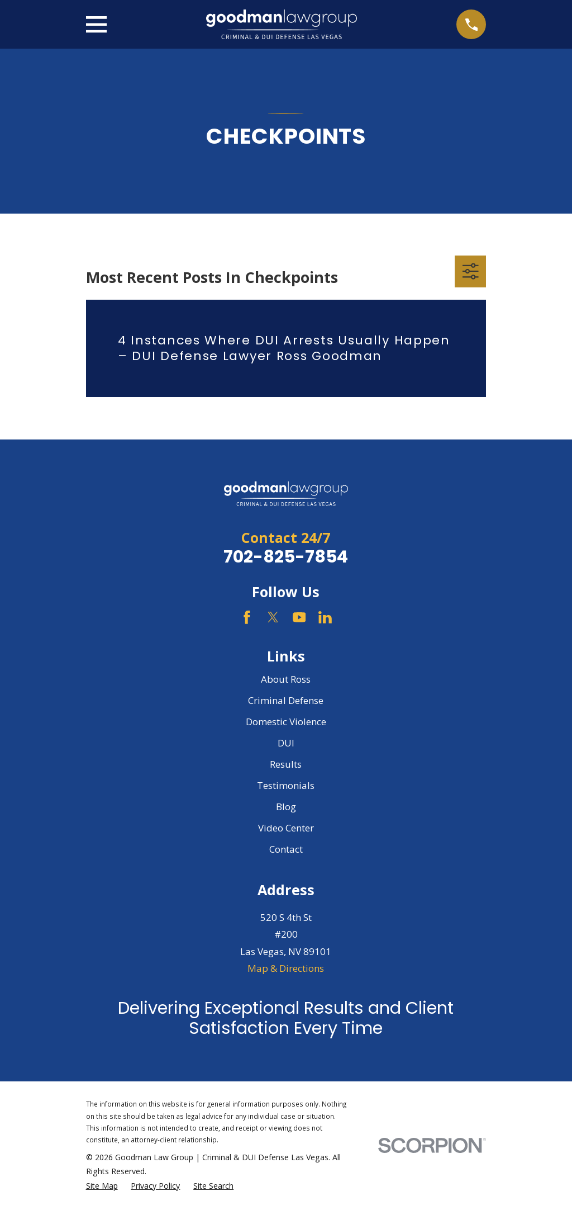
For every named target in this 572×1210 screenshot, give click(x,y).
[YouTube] (299, 617)
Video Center (286, 827)
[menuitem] (102, 1186)
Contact (286, 849)
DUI (286, 742)
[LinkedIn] (325, 617)
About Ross (286, 679)
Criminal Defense (285, 700)
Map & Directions (285, 968)
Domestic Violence (286, 721)
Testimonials (285, 785)
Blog (286, 806)
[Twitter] (273, 617)
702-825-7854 (285, 557)
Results (286, 764)
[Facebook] (247, 617)
